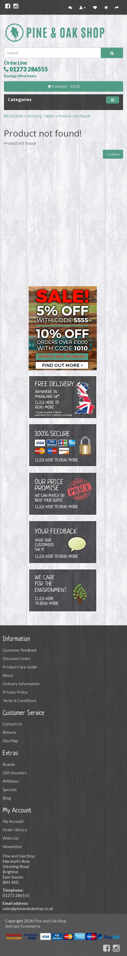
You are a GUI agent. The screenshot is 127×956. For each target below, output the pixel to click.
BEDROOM (14, 115)
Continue (113, 154)
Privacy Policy (15, 692)
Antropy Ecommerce (22, 926)
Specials (10, 789)
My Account (13, 821)
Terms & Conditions (19, 700)
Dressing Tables (40, 115)
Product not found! (74, 115)
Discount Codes (16, 658)
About (8, 675)
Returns (10, 732)
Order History (15, 829)
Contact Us (12, 723)
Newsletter (12, 846)
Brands (9, 764)
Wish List (11, 838)
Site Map (10, 740)
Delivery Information (21, 683)
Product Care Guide (20, 666)
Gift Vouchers (15, 772)
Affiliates (11, 781)
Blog (7, 798)
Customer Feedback (20, 650)
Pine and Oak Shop (19, 856)
